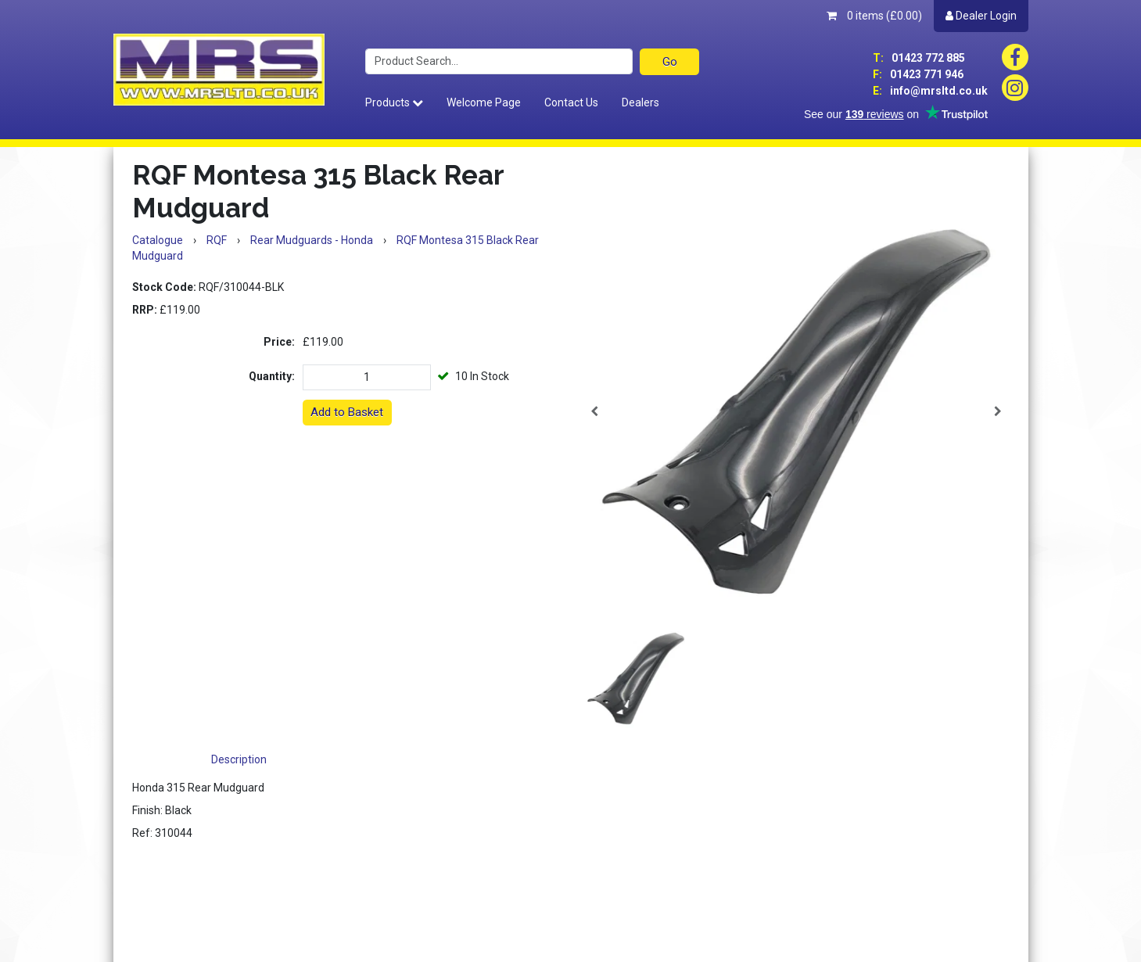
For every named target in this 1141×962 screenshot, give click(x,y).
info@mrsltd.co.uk (930, 90)
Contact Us (571, 102)
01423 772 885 (919, 58)
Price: (279, 342)
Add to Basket (346, 412)
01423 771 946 (918, 74)
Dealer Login (981, 15)
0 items (874, 15)
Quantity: (272, 376)
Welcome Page (484, 102)
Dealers (640, 102)
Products (394, 102)
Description (239, 759)
